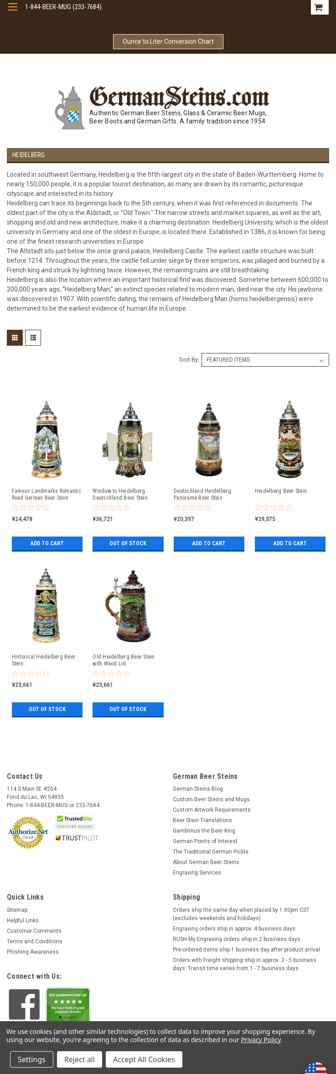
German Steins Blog (198, 789)
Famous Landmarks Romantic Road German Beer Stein (46, 494)
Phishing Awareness (33, 952)
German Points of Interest (205, 841)
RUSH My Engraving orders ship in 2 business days (236, 939)
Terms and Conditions (34, 941)
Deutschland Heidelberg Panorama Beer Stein (203, 494)
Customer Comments (34, 931)
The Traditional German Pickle (210, 852)
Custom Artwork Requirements (212, 810)
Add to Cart (47, 543)
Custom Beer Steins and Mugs (211, 799)
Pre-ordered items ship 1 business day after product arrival (246, 949)
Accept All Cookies (144, 1059)
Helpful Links (23, 920)
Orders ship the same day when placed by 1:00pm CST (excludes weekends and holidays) (241, 914)
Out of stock (127, 543)
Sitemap (17, 910)
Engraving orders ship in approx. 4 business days (234, 929)
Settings (32, 1059)
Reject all (79, 1059)
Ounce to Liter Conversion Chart (168, 41)
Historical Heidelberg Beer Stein (44, 660)
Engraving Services (197, 872)
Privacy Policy (260, 1039)
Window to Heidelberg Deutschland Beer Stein (120, 494)
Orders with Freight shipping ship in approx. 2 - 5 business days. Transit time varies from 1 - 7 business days (244, 964)
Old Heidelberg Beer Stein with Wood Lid (124, 660)
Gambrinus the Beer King (204, 831)
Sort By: (189, 359)
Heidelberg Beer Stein (281, 491)
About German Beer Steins (206, 862)
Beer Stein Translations (202, 820)
